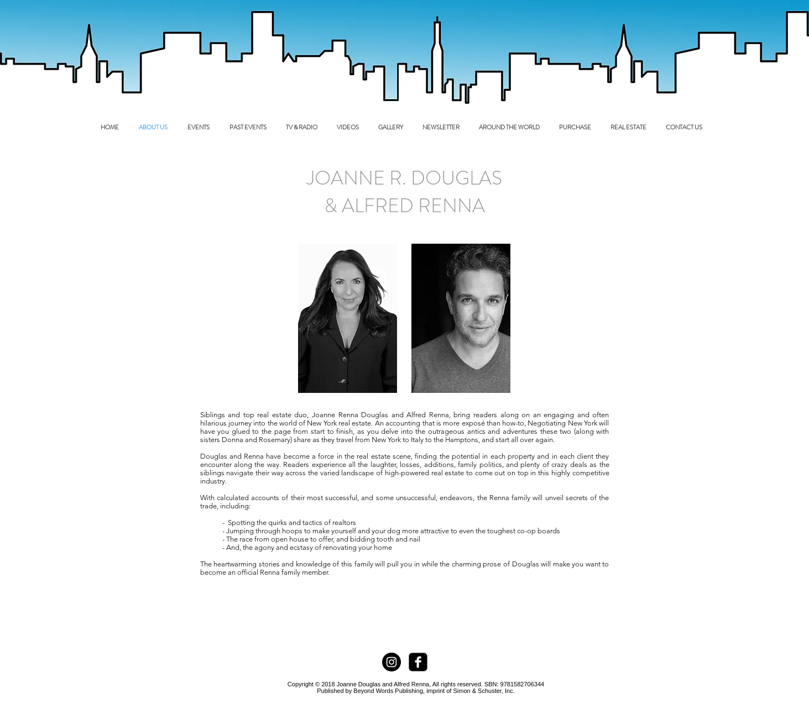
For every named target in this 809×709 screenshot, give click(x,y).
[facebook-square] (418, 662)
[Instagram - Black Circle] (391, 662)
